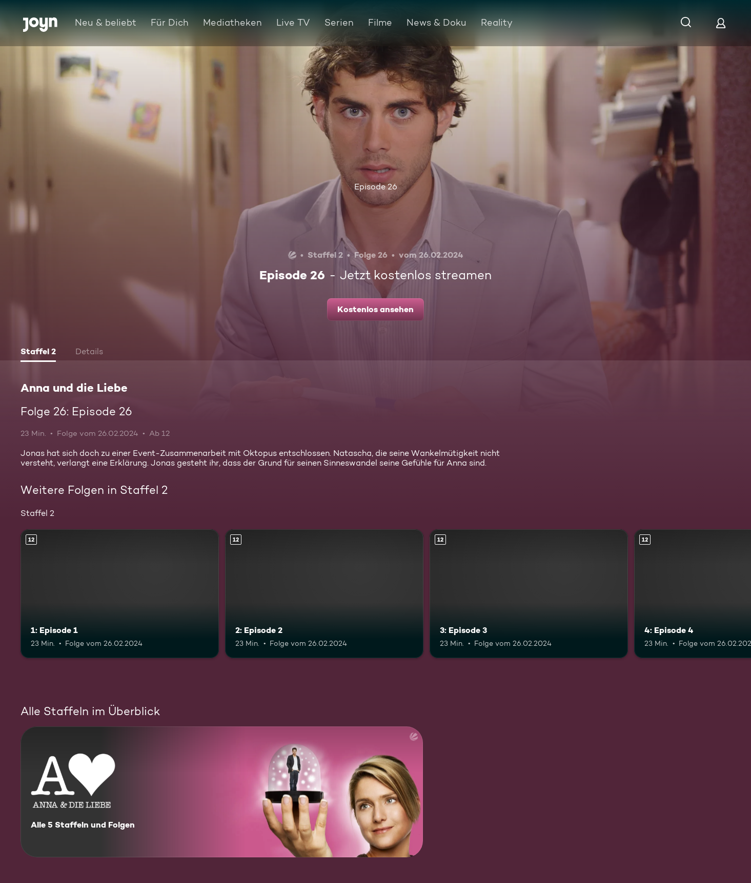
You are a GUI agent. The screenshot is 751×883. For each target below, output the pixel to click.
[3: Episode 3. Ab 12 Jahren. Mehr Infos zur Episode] (529, 594)
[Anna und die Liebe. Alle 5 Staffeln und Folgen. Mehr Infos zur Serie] (222, 791)
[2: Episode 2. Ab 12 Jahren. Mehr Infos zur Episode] (324, 594)
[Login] (720, 23)
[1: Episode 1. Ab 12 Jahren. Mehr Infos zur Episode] (120, 594)
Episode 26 (375, 186)
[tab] (38, 352)
